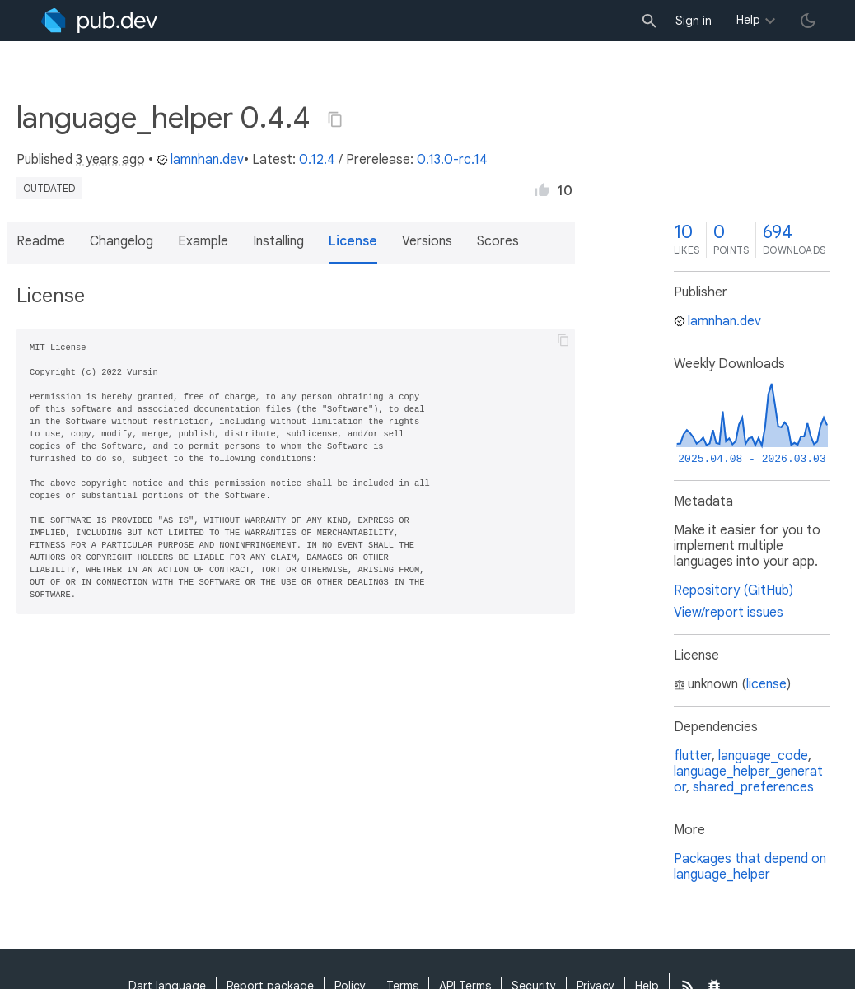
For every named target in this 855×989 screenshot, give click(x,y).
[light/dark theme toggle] (808, 20)
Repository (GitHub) (733, 590)
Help (748, 19)
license (766, 684)
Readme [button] (40, 241)
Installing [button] (278, 241)
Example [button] (203, 241)
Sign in (693, 20)
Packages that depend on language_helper (750, 867)
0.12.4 (317, 160)
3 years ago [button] (110, 160)
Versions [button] (427, 241)
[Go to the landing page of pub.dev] (99, 20)
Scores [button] (498, 241)
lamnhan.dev (200, 160)
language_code (763, 756)
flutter (693, 756)
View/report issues (728, 612)
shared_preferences (753, 787)
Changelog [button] (121, 241)
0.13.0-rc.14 (452, 160)
